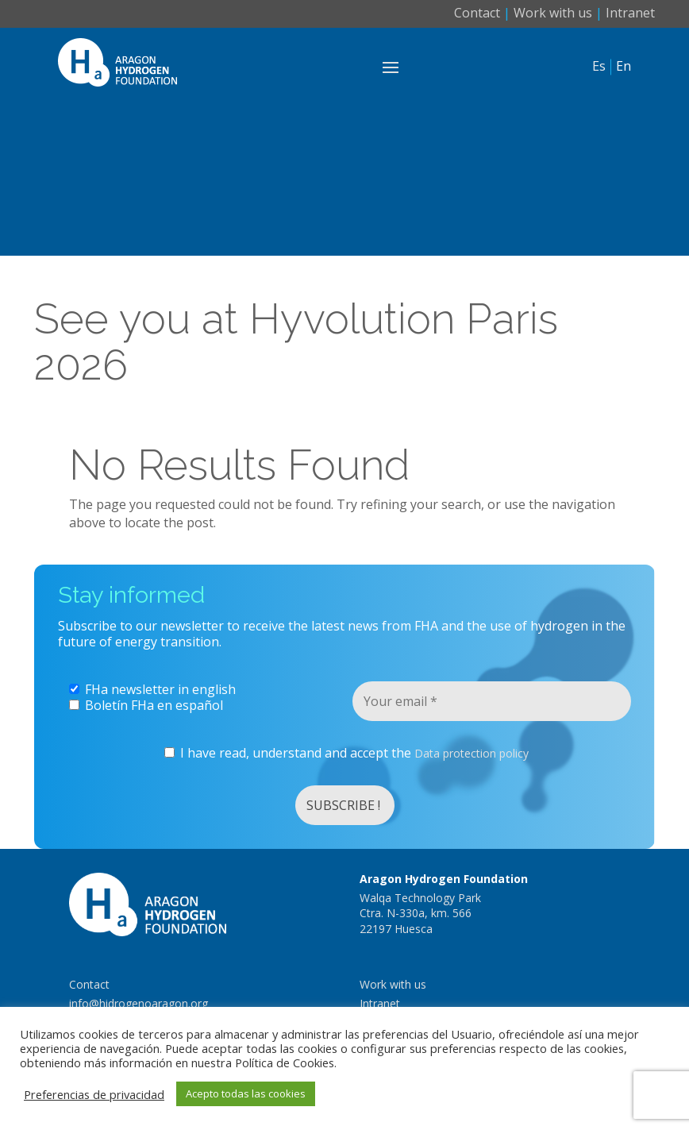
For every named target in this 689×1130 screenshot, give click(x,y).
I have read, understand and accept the (346, 753)
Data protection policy (471, 753)
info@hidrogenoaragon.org (138, 1003)
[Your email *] (491, 701)
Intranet (630, 12)
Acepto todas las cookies (246, 1093)
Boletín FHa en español (146, 705)
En (623, 66)
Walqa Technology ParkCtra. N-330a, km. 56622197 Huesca (420, 913)
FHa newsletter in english (152, 689)
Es (599, 66)
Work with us (553, 12)
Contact (477, 12)
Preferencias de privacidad (94, 1094)
